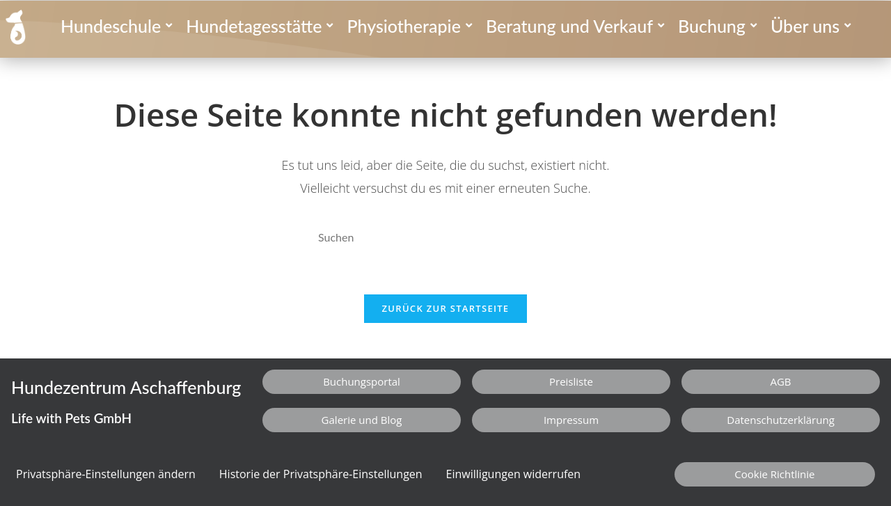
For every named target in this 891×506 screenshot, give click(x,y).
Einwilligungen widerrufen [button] (513, 474)
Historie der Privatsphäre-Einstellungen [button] (321, 474)
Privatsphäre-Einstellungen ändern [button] (106, 474)
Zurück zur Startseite (446, 308)
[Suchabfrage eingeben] (445, 237)
